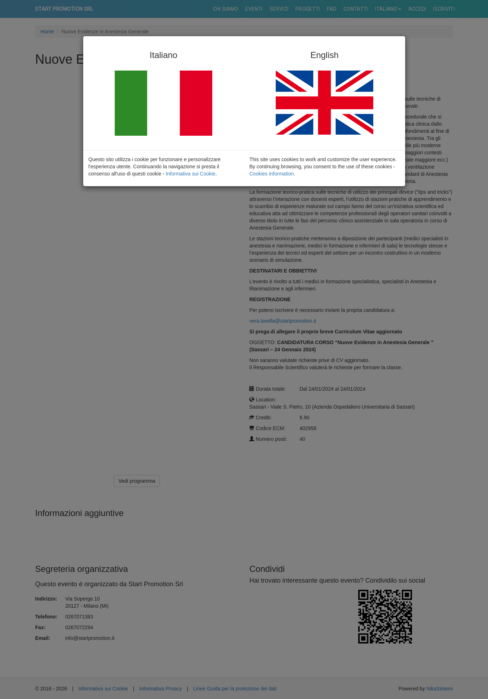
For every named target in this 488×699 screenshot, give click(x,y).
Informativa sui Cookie (190, 174)
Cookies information (272, 174)
